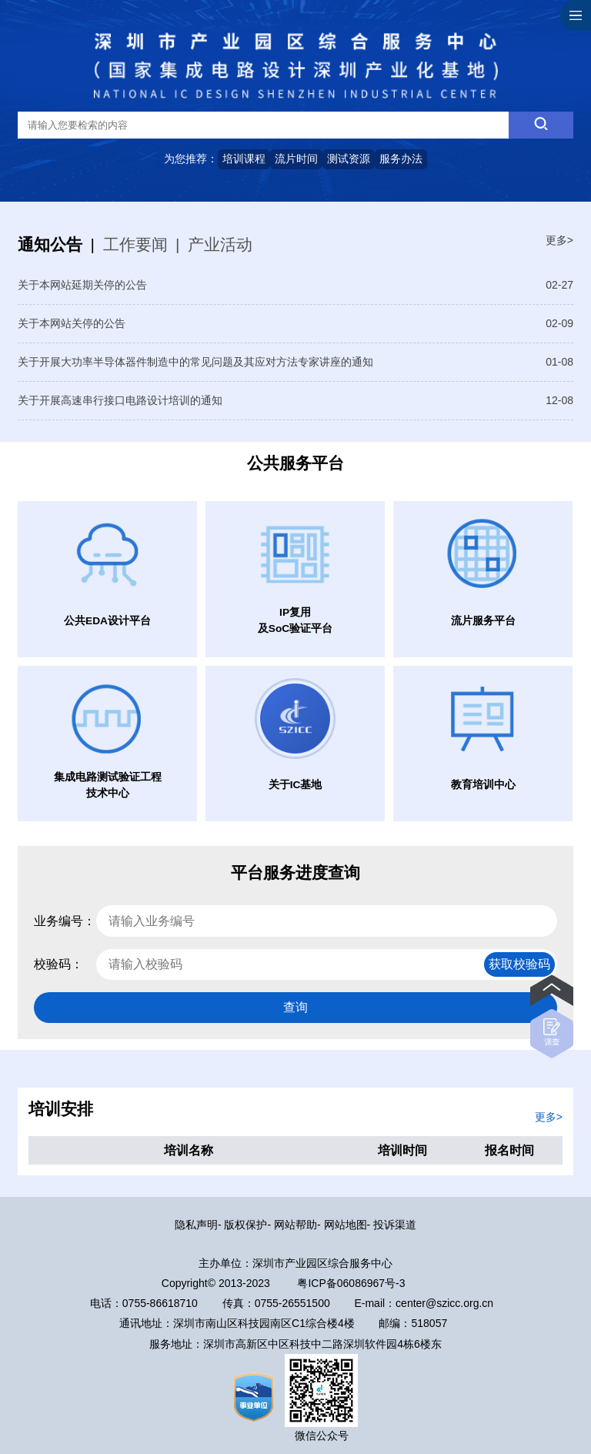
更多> (559, 240)
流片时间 (296, 158)
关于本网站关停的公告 (71, 323)
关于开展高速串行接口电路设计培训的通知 (120, 400)
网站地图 (345, 1224)
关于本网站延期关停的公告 (82, 285)
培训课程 (243, 158)
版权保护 (245, 1224)
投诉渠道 (394, 1224)
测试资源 (348, 158)
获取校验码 (519, 964)
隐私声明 (196, 1224)
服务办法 (400, 158)
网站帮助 (295, 1224)
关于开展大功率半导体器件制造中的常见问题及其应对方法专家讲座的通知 (195, 362)
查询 (295, 1007)
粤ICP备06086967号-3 (351, 1283)
